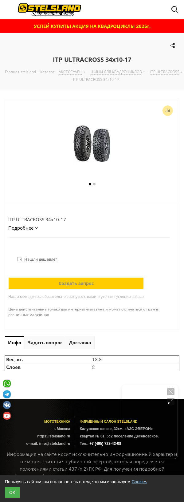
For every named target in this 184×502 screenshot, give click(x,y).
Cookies (139, 481)
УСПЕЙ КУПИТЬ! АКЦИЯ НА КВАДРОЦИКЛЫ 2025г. (92, 26)
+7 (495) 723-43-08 (105, 443)
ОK (12, 492)
